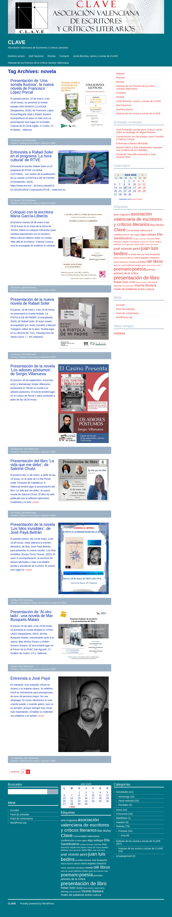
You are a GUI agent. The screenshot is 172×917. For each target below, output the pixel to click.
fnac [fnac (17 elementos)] (157, 238)
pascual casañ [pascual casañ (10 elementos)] (120, 265)
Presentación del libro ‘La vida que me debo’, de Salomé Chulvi (32, 465)
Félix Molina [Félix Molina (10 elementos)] (135, 242)
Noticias (120, 73)
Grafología (119, 333)
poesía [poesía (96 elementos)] (139, 268)
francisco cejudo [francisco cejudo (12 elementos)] (121, 242)
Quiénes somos (16, 56)
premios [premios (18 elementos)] (151, 269)
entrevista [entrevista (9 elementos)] (150, 239)
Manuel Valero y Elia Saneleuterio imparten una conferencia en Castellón (139, 148)
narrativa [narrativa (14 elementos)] (132, 262)
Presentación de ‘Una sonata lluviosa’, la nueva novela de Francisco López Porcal (32, 86)
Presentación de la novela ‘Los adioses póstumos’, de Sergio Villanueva (32, 370)
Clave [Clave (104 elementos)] (119, 229)
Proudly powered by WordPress (37, 903)
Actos (119, 809)
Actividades (25, 603)
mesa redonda (126, 800)
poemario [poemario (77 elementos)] (123, 269)
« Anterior (14, 771)
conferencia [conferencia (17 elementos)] (120, 234)
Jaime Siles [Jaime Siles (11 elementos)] (139, 244)
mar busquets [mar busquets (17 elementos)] (152, 254)
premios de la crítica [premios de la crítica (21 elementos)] (126, 273)
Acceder (120, 305)
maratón (120, 822)
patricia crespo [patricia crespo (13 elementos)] (133, 265)
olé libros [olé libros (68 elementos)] (154, 261)
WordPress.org (124, 317)
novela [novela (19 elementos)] (142, 261)
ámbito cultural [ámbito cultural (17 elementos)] (146, 289)
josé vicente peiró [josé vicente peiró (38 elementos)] (127, 248)
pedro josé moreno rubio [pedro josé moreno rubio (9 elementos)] (151, 265)
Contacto (64, 56)
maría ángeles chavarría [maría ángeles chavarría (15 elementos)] (146, 257)
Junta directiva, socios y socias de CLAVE (95, 56)
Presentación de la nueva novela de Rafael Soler (32, 301)
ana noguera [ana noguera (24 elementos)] (122, 214)
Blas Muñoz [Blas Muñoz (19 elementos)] (157, 225)
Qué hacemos (36, 56)
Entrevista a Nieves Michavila (132, 143)
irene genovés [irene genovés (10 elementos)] (128, 244)
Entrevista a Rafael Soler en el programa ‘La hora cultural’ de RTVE (31, 156)
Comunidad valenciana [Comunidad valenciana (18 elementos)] (139, 230)
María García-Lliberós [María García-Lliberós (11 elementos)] (123, 258)
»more (35, 502)
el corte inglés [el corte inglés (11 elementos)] (133, 235)
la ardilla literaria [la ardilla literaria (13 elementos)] (136, 254)
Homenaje (124, 796)
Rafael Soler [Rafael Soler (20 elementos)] (121, 282)
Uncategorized (124, 856)
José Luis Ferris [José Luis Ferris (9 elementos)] (151, 244)
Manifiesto (121, 818)
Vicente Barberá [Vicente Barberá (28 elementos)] (145, 285)
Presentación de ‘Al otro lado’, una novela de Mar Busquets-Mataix (31, 616)
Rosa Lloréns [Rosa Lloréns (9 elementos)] (141, 282)
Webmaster (31, 140)
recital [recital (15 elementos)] (132, 282)
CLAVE (17, 42)
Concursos (122, 813)
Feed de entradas (125, 309)
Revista (52, 56)
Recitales (123, 805)
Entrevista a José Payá (30, 678)
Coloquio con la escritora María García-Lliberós (31, 214)
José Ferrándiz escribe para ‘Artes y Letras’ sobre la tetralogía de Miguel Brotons (139, 131)
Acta (123, 835)
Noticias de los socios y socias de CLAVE (38, 143)
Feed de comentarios (127, 313)
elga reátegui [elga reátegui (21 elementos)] (148, 234)
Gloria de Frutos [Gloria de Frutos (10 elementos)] (147, 242)
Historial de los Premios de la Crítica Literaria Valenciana (38, 62)
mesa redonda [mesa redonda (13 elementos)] (121, 262)
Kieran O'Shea (136, 199)
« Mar (72, 806)
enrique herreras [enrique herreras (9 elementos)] (139, 239)
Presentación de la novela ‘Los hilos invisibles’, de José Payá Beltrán (32, 528)
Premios (120, 77)
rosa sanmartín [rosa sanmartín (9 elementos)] (128, 286)
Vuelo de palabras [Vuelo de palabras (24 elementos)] (125, 289)
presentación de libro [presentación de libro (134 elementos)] (136, 277)
